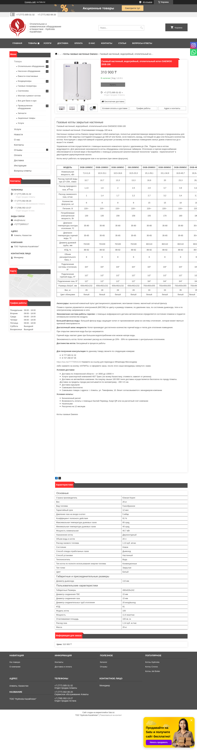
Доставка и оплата (63, 667)
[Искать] (141, 27)
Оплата (78, 43)
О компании (14, 667)
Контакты (106, 43)
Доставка (62, 43)
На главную (14, 662)
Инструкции (20, 165)
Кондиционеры (25, 81)
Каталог (103, 662)
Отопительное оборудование (31, 66)
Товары (32, 43)
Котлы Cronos (151, 667)
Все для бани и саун (27, 101)
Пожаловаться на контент (111, 715)
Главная (17, 43)
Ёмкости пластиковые (28, 76)
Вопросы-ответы (142, 43)
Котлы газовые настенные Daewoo (80, 54)
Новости (18, 134)
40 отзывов (147, 2)
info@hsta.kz (19, 220)
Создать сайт (30, 2)
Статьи (122, 43)
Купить (113, 85)
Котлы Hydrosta (152, 662)
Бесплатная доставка (114, 101)
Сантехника (23, 91)
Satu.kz (111, 712)
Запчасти (22, 113)
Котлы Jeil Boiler (152, 671)
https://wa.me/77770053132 (69, 362)
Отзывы (18, 150)
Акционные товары (26, 118)
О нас (92, 43)
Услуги (47, 43)
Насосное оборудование (29, 71)
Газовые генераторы (27, 86)
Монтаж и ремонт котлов (29, 96)
